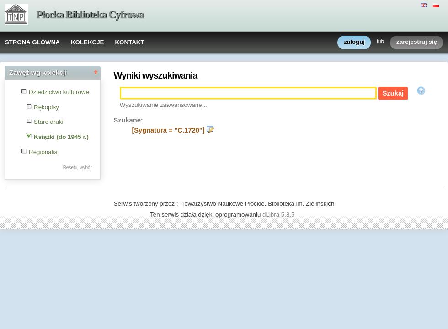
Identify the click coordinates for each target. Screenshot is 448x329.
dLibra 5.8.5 (279, 214)
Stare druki (48, 121)
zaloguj (354, 42)
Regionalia (43, 152)
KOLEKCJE (87, 42)
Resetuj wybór (77, 167)
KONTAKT (129, 42)
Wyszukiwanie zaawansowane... (163, 104)
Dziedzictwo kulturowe (59, 92)
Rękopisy (46, 107)
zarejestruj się (416, 42)
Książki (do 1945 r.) (61, 136)
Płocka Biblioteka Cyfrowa (90, 14)
